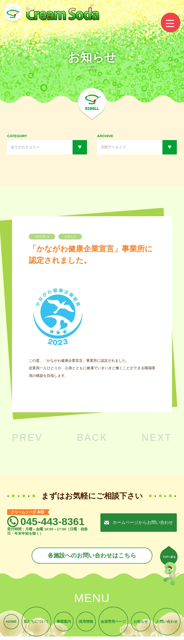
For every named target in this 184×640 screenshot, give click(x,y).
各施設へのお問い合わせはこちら (92, 556)
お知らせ (141, 622)
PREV (27, 437)
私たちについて (35, 622)
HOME (10, 622)
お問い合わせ (167, 622)
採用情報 (86, 622)
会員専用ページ (113, 622)
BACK (92, 437)
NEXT (157, 437)
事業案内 (63, 622)
